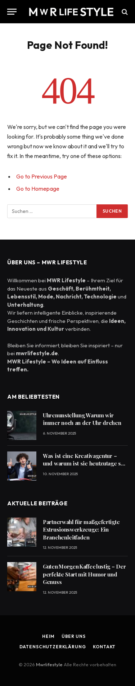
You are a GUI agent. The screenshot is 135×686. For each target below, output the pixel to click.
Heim (48, 636)
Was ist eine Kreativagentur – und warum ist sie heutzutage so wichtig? (83, 463)
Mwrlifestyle (50, 664)
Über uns (74, 636)
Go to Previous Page (41, 176)
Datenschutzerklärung (52, 646)
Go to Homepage (37, 188)
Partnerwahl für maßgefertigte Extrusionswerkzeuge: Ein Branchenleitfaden (81, 529)
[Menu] (12, 12)
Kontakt (104, 646)
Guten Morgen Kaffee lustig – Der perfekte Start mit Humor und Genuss (84, 574)
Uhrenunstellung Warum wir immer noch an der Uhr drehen (82, 419)
